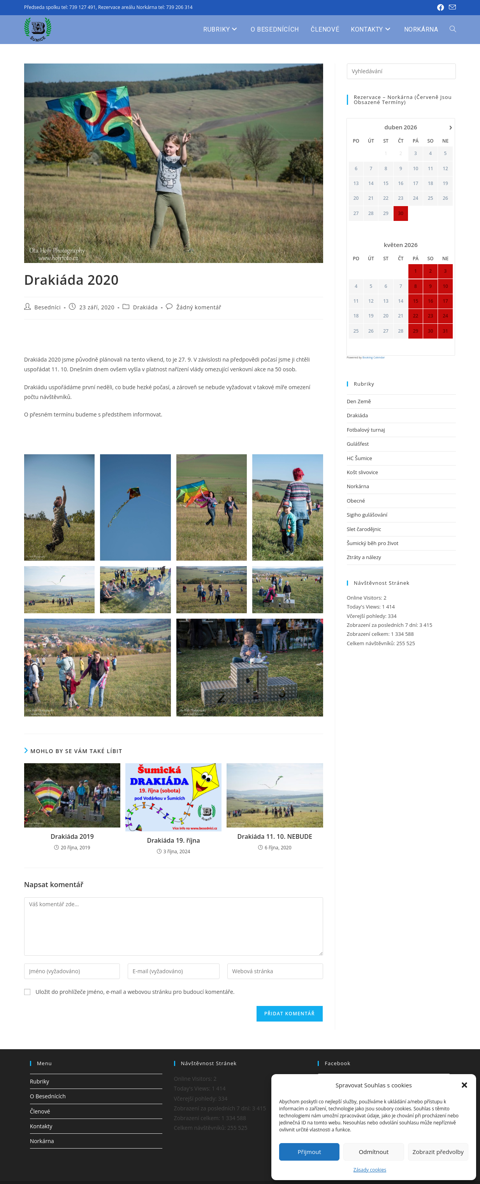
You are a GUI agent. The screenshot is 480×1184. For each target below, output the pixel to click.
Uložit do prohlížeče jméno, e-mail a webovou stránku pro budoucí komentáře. (134, 991)
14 (371, 183)
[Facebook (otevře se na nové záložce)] (441, 7)
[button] (464, 1085)
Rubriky (39, 1081)
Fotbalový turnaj (366, 429)
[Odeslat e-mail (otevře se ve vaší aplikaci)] (451, 7)
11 (430, 168)
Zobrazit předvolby (438, 1152)
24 (415, 198)
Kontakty (41, 1126)
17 (415, 183)
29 (386, 213)
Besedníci (47, 307)
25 (430, 198)
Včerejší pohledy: (367, 615)
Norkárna (358, 486)
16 (400, 183)
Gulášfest (358, 443)
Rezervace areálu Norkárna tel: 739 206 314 (145, 7)
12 (445, 168)
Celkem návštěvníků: (371, 643)
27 (356, 213)
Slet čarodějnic (364, 529)
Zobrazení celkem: (369, 633)
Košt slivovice (362, 472)
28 (371, 213)
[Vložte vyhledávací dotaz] (401, 71)
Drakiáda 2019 (72, 836)
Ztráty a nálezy (364, 557)
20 (356, 198)
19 (445, 183)
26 (445, 198)
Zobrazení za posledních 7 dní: (383, 624)
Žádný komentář (199, 307)
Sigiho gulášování (367, 514)
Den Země (359, 401)
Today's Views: (364, 606)
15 (386, 183)
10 (415, 168)
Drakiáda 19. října (173, 840)
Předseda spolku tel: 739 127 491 (60, 7)
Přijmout (309, 1152)
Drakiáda (145, 307)
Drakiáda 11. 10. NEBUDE (274, 836)
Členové (40, 1111)
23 (400, 198)
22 (386, 198)
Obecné (356, 500)
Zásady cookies (369, 1169)
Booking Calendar (373, 357)
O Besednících (48, 1096)
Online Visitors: (365, 597)
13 (356, 183)
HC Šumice (359, 458)
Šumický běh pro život (373, 543)
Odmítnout (374, 1152)
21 (371, 198)
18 (430, 183)
